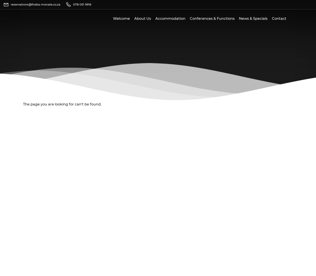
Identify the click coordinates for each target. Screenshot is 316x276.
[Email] (31, 4)
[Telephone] (78, 4)
